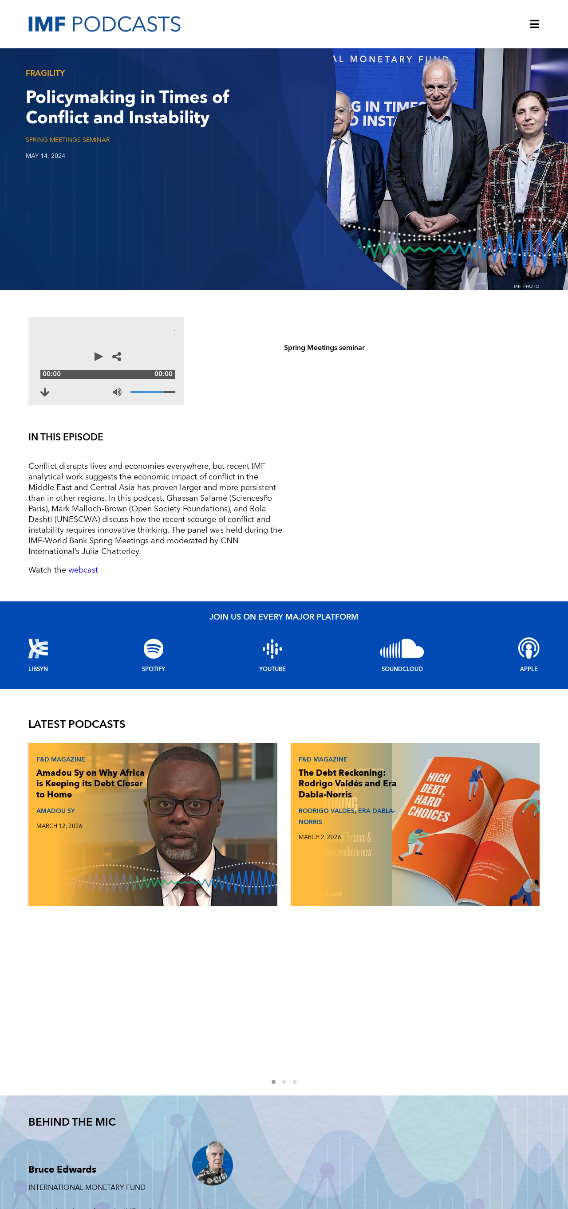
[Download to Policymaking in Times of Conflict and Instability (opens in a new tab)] (58, 383)
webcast (82, 549)
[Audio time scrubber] (188, 361)
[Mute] (282, 383)
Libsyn (38, 648)
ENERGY (456, 1129)
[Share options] (335, 361)
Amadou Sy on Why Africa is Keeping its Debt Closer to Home (68, 765)
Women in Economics (366, 1088)
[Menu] (535, 25)
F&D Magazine (58, 735)
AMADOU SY (53, 797)
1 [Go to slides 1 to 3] (278, 837)
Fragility (45, 73)
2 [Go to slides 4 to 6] (289, 837)
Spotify (153, 648)
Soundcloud (402, 648)
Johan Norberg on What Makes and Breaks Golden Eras (415, 765)
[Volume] (318, 383)
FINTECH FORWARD (360, 1129)
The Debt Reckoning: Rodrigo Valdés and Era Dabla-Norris (240, 771)
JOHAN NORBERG (410, 797)
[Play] (41, 361)
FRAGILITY (459, 1108)
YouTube (272, 648)
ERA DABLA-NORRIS (244, 814)
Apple (529, 648)
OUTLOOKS (461, 1169)
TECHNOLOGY (464, 1088)
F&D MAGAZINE (355, 1108)
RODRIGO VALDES (236, 808)
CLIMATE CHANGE (358, 1149)
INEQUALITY (461, 1149)
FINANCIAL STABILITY (361, 1169)
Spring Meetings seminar (68, 139)
